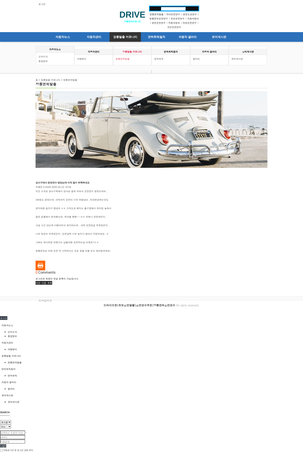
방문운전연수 (159, 22)
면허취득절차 (156, 37)
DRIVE (132, 14)
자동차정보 (174, 22)
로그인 (41, 4)
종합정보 (43, 61)
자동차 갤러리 (188, 37)
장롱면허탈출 (156, 14)
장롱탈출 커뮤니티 (125, 37)
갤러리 (196, 58)
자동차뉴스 (62, 37)
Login (3, 446)
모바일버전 (45, 300)
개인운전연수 (174, 27)
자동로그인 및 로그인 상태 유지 (16, 450)
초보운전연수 (178, 18)
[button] (38, 283)
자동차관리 (94, 37)
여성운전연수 (190, 22)
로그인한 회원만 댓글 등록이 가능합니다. (57, 278)
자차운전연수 (173, 14)
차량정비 (81, 58)
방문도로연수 (190, 14)
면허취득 (158, 58)
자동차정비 (193, 18)
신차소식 (43, 56)
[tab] (151, 325)
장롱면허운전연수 (158, 18)
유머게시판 (219, 37)
